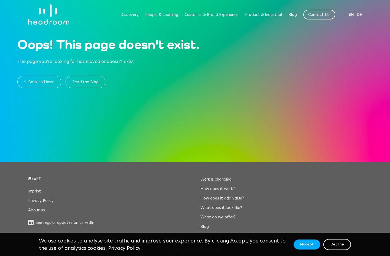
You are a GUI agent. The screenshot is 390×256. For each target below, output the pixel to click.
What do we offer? (218, 217)
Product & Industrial (263, 14)
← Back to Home (39, 82)
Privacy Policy (41, 200)
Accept (307, 244)
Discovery (130, 14)
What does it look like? (221, 207)
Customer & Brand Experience (212, 14)
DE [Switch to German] (359, 14)
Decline (337, 244)
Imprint (34, 191)
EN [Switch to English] (351, 14)
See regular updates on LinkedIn (61, 222)
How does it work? (217, 188)
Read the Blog (85, 82)
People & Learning (161, 14)
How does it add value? (222, 198)
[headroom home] (48, 14)
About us (36, 210)
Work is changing (216, 179)
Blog (292, 14)
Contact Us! (319, 14)
